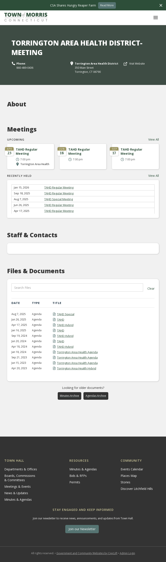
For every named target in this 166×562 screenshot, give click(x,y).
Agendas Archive (96, 396)
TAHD (60, 320)
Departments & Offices (20, 469)
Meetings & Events (17, 486)
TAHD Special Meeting (58, 199)
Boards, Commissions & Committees (19, 478)
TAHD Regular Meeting (58, 187)
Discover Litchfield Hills (137, 489)
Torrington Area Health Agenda (77, 352)
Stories (125, 482)
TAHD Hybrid (65, 325)
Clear (151, 288)
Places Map (129, 476)
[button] (156, 17)
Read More (107, 5)
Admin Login (127, 553)
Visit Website (137, 63)
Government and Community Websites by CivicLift (86, 553)
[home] (26, 18)
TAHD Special (65, 314)
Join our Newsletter (82, 529)
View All (153, 139)
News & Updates (16, 493)
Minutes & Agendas (18, 499)
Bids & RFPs (78, 476)
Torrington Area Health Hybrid (76, 368)
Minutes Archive (69, 396)
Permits (74, 482)
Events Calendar (132, 469)
